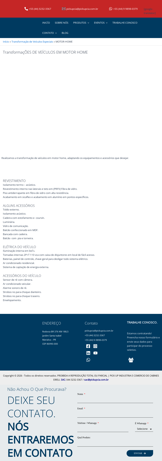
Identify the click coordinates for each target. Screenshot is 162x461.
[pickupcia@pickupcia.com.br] (80, 8)
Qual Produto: (83, 437)
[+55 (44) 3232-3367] (38, 8)
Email (80, 408)
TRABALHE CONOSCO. (142, 322)
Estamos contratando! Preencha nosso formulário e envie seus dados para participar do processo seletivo (143, 341)
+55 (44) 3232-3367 (95, 335)
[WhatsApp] (88, 359)
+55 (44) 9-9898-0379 (96, 340)
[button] (87, 23)
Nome (80, 394)
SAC (63, 379)
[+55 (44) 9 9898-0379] (123, 8)
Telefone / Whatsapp (87, 423)
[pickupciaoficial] (88, 346)
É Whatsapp (141, 423)
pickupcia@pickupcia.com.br (99, 330)
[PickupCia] (95, 353)
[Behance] (131, 360)
